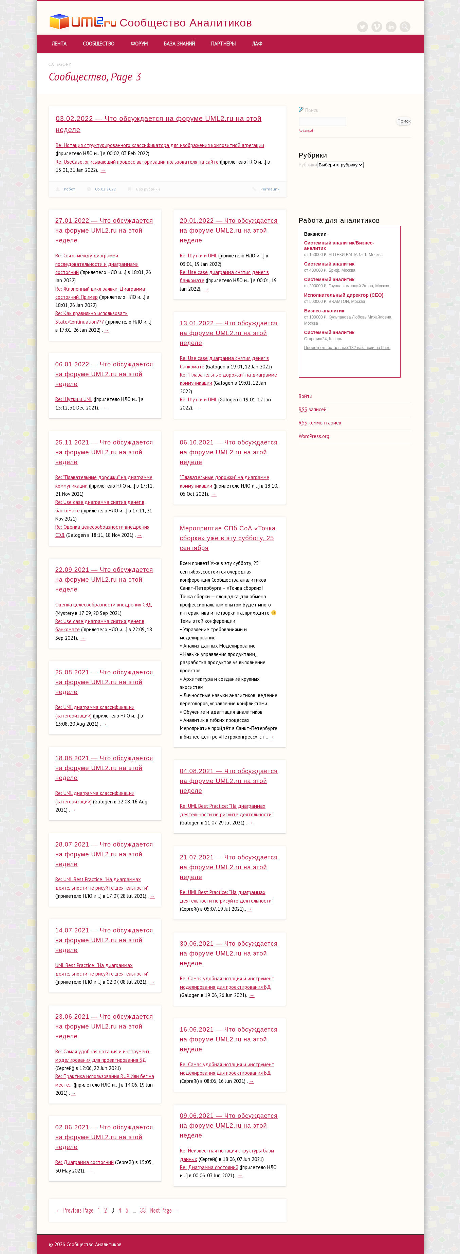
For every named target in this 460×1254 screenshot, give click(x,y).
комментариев (320, 422)
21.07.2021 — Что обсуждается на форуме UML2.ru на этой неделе (229, 867)
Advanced (306, 130)
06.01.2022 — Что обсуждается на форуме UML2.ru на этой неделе (104, 374)
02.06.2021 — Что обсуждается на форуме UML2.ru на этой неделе (104, 1137)
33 (143, 1210)
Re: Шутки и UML (198, 255)
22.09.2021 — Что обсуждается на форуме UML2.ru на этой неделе (104, 579)
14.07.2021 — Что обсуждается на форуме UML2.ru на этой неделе (104, 940)
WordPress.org (314, 436)
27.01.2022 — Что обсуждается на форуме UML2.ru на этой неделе (104, 230)
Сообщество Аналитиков (185, 23)
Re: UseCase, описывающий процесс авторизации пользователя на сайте (137, 162)
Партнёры (223, 43)
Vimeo (376, 26)
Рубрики (308, 164)
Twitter (362, 26)
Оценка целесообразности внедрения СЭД (103, 604)
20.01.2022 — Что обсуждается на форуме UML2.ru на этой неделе (229, 230)
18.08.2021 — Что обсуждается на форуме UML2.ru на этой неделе (104, 768)
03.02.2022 (105, 189)
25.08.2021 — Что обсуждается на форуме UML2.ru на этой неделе (104, 682)
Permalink (269, 189)
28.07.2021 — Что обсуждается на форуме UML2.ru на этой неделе (104, 854)
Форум (139, 43)
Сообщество (98, 43)
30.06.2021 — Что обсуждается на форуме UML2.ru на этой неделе (229, 953)
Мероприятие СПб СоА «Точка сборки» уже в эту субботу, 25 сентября (228, 538)
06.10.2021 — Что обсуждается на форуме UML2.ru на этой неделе (229, 452)
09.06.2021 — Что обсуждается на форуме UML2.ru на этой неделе (229, 1125)
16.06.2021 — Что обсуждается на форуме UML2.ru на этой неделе (229, 1039)
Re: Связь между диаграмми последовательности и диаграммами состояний (97, 263)
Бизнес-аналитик (324, 310)
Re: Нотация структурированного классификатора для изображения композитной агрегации (160, 145)
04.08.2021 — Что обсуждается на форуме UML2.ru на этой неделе (229, 781)
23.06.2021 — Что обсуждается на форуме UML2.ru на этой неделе (104, 1026)
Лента (59, 43)
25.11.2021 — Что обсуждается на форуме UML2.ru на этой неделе (104, 452)
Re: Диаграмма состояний (209, 1167)
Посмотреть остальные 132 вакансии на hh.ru (347, 347)
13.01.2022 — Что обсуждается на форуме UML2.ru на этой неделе (229, 333)
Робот (69, 189)
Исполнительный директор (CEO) (344, 295)
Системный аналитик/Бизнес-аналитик (339, 245)
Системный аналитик (329, 264)
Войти (305, 396)
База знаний (179, 43)
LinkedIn (391, 26)
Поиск (308, 110)
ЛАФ (257, 43)
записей (313, 409)
